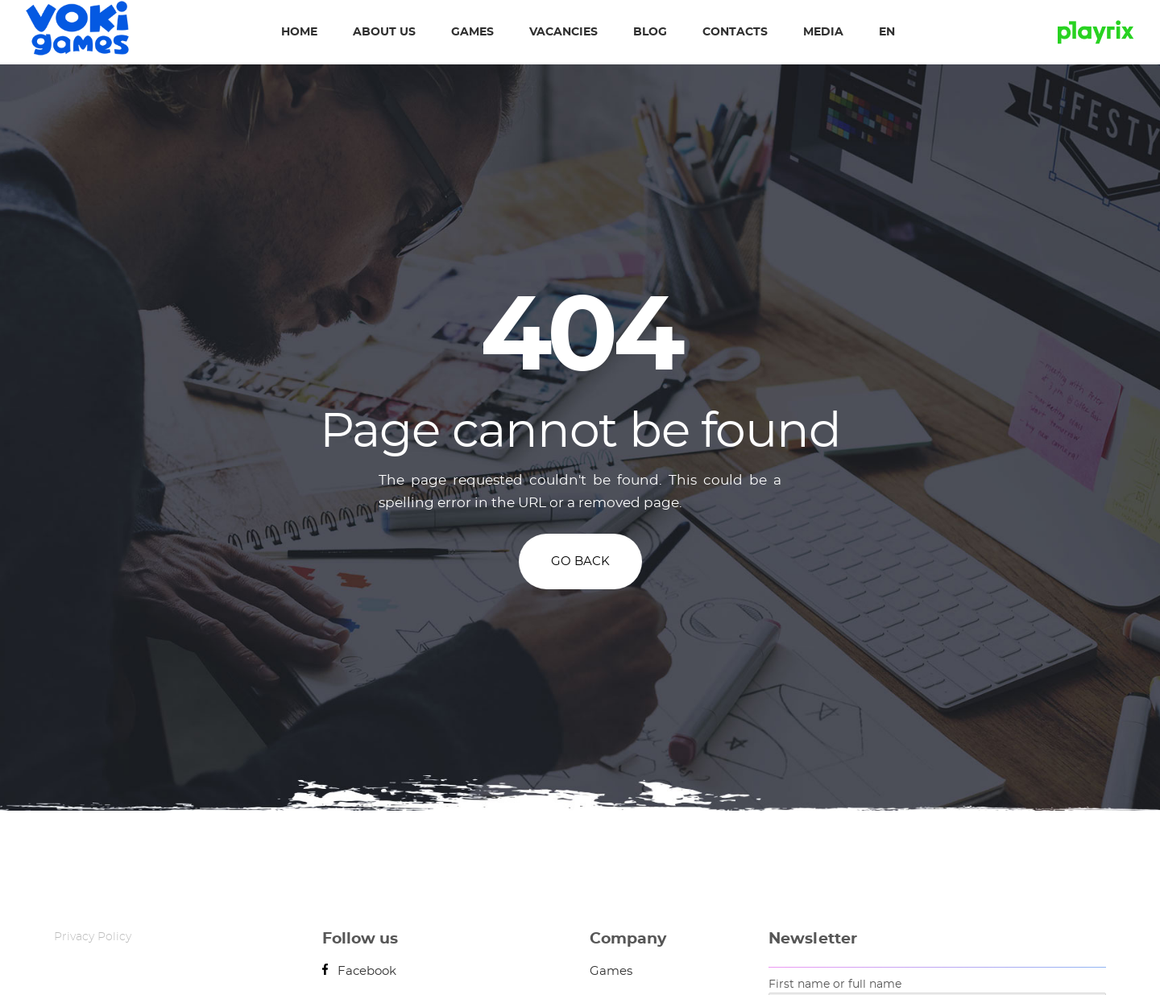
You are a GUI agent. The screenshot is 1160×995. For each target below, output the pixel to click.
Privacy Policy (92, 937)
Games (472, 32)
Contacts (735, 32)
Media (823, 32)
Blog (650, 32)
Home (299, 32)
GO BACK (580, 561)
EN (887, 32)
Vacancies (563, 32)
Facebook (359, 971)
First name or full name (834, 984)
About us (384, 32)
